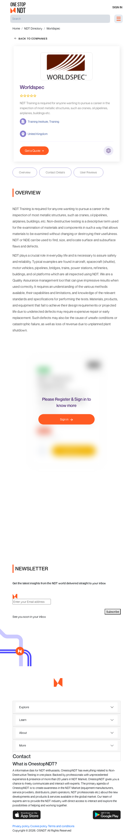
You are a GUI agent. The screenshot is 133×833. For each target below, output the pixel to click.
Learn (22, 720)
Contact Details (55, 172)
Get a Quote (34, 150)
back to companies (31, 38)
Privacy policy (21, 826)
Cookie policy (39, 826)
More (22, 745)
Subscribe (112, 611)
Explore (24, 707)
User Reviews (88, 172)
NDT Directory (33, 28)
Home (16, 28)
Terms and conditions (61, 826)
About (23, 732)
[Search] (60, 19)
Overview (25, 172)
